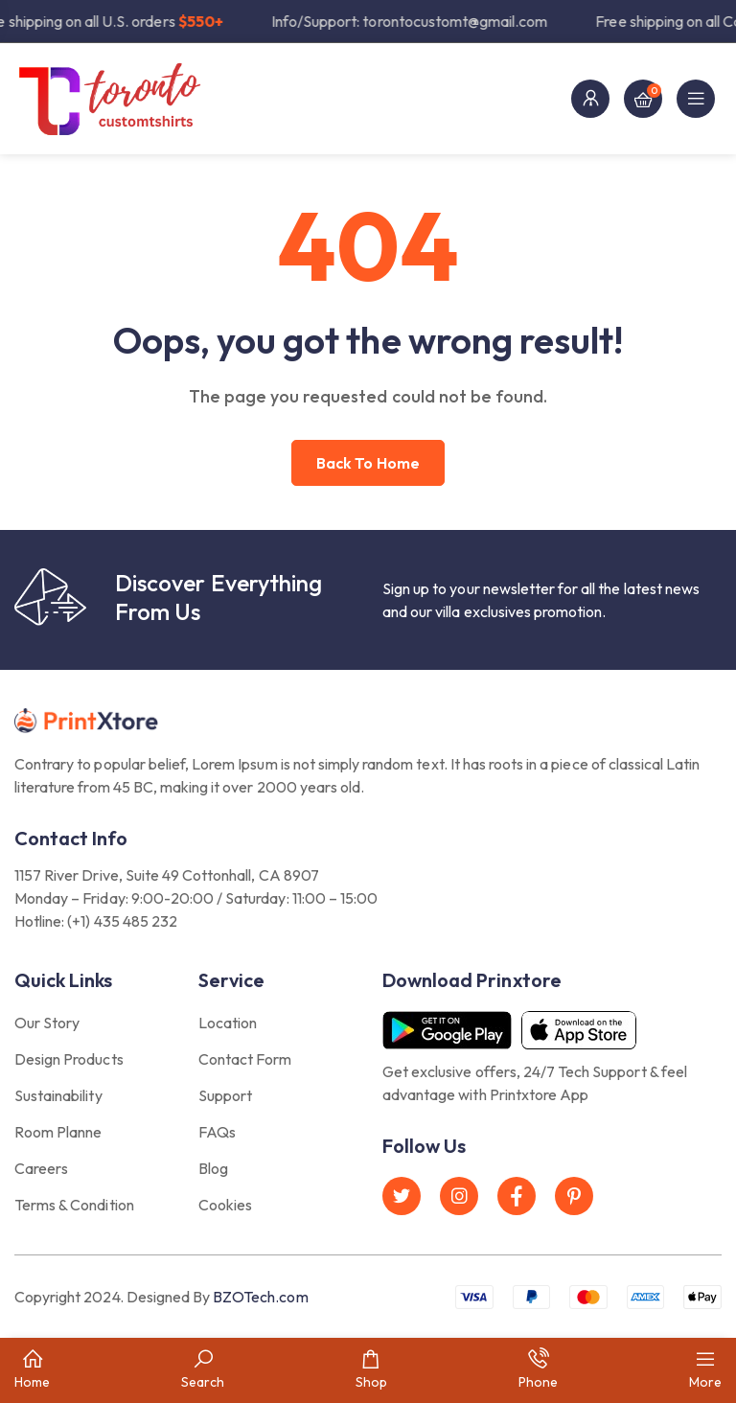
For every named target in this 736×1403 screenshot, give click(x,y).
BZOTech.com (260, 1296)
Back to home (367, 462)
